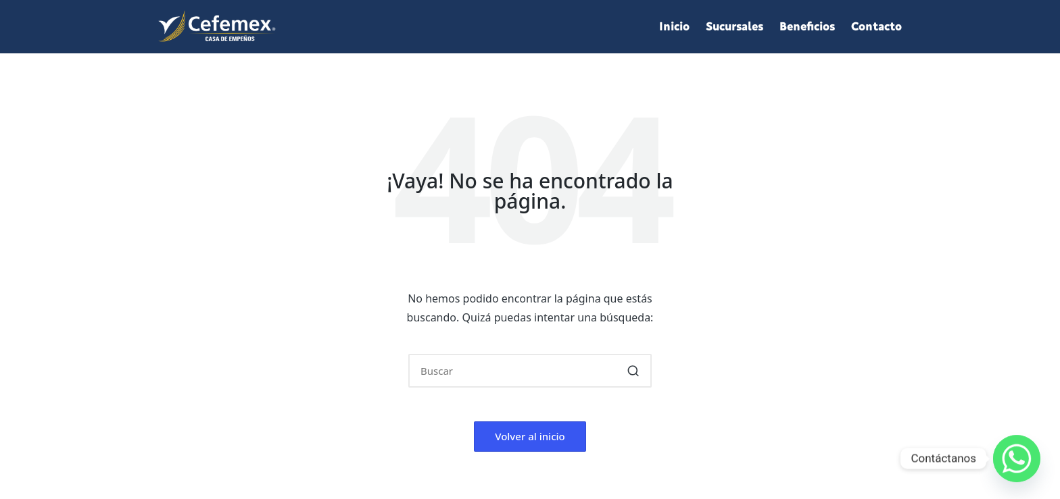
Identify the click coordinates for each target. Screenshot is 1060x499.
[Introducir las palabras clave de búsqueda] (530, 371)
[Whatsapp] (1016, 458)
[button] (633, 371)
